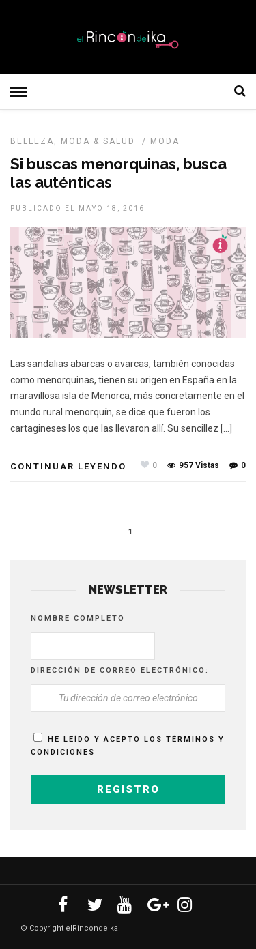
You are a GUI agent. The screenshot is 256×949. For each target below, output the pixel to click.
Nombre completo (78, 618)
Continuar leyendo (68, 466)
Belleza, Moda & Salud (72, 141)
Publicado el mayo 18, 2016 (77, 208)
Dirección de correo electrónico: (120, 670)
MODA (165, 141)
